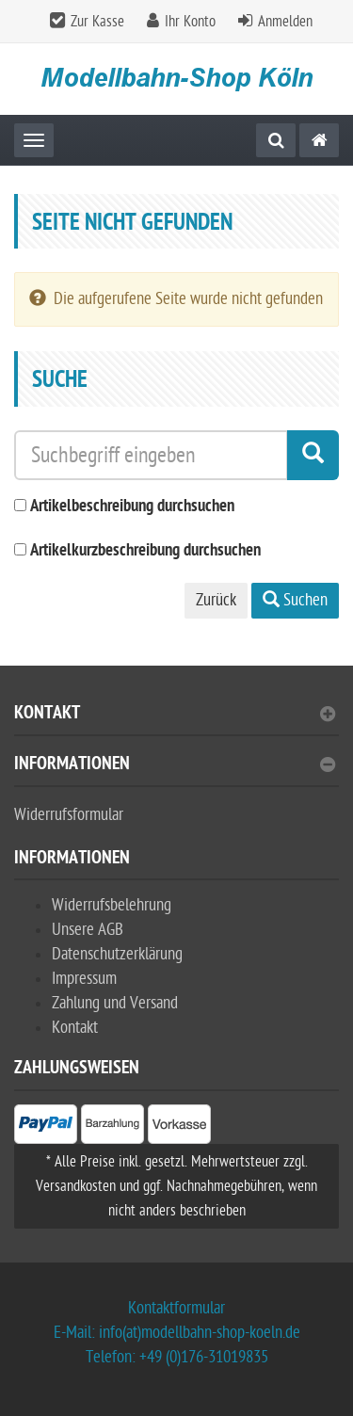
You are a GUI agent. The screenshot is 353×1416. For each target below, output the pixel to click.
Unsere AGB (87, 930)
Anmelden (285, 21)
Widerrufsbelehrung (111, 905)
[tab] (176, 720)
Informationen (174, 766)
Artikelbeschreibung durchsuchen (132, 507)
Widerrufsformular (68, 815)
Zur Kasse (97, 21)
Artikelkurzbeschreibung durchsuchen (145, 551)
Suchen (295, 600)
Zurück (216, 600)
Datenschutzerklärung (117, 954)
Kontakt (174, 715)
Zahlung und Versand (115, 1003)
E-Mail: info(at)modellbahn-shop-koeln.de (177, 1333)
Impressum (84, 979)
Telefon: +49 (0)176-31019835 (177, 1357)
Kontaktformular (176, 1308)
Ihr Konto (190, 21)
